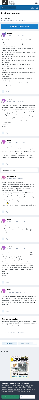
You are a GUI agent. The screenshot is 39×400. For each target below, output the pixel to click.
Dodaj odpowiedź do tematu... (14, 333)
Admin (7, 18)
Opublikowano (15, 36)
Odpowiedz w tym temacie (19, 26)
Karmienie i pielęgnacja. (18, 20)
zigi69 (9, 99)
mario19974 (11, 176)
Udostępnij (9, 343)
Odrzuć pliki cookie (27, 397)
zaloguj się (26, 323)
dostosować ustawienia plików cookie (13, 389)
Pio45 (9, 141)
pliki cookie (26, 385)
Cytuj (7, 91)
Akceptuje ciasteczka (10, 397)
